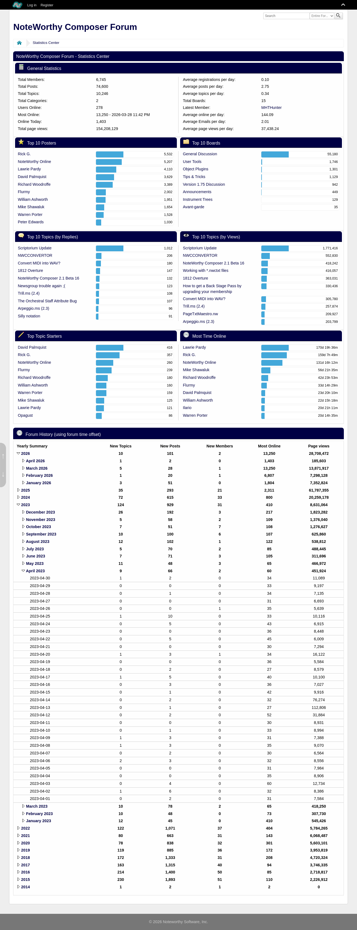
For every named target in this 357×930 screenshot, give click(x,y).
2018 (25, 857)
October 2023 (38, 527)
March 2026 (36, 468)
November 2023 (40, 519)
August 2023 (37, 541)
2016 (25, 872)
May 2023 (35, 563)
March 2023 (36, 806)
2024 (25, 497)
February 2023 (39, 813)
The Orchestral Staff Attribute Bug (47, 301)
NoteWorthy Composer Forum (75, 27)
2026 (25, 453)
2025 (25, 490)
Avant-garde (193, 207)
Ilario (187, 407)
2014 (25, 887)
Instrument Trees (197, 199)
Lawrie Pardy (29, 169)
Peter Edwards (31, 222)
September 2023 (41, 534)
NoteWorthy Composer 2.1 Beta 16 (48, 278)
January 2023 (38, 821)
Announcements (197, 192)
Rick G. (24, 154)
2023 (25, 505)
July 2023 (35, 549)
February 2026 (39, 475)
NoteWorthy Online (34, 161)
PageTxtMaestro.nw (200, 314)
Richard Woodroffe (34, 184)
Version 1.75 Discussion (204, 184)
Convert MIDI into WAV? (39, 263)
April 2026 (35, 461)
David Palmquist (32, 176)
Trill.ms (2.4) (28, 293)
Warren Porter (30, 214)
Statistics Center (46, 43)
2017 (25, 865)
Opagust (25, 415)
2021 (25, 835)
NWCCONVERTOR (35, 255)
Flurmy (24, 192)
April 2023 (35, 571)
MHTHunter (271, 107)
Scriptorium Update (35, 248)
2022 (25, 828)
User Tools (192, 161)
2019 (25, 850)
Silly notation (29, 316)
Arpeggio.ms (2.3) (33, 308)
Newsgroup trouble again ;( (41, 286)
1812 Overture (30, 270)
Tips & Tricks (194, 176)
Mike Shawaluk (31, 207)
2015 (25, 879)
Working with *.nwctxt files (205, 270)
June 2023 (35, 556)
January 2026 (38, 483)
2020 (25, 843)
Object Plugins (195, 169)
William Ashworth (33, 199)
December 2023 (40, 512)
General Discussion (200, 154)
